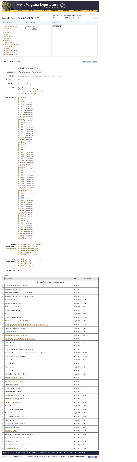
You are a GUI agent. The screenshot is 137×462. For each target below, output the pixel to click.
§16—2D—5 (21, 116)
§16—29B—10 (22, 169)
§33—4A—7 (21, 235)
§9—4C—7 (21, 102)
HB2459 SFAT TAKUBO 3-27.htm (27, 246)
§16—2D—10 (21, 125)
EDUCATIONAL (78, 11)
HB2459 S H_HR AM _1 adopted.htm (28, 262)
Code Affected (7, 38)
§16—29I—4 (21, 208)
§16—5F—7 (21, 150)
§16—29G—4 (21, 200)
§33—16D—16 (22, 237)
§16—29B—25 (22, 185)
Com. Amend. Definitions (10, 264)
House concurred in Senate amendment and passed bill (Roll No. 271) (26, 324)
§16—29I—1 (21, 202)
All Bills (5, 26)
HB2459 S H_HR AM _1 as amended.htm (30, 260)
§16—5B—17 (21, 135)
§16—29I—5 (21, 210)
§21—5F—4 (21, 223)
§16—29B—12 (22, 173)
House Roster (61, 452)
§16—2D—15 (21, 131)
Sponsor (5, 34)
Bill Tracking (57, 26)
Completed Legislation (10, 50)
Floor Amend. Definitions (10, 248)
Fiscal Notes (7, 48)
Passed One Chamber (9, 46)
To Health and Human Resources (15, 377)
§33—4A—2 (21, 227)
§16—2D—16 (21, 133)
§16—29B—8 (21, 164)
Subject (5, 30)
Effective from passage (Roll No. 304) (16, 335)
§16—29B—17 (22, 175)
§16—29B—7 (21, 162)
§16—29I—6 (21, 212)
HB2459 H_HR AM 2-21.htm (26, 264)
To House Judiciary (11, 430)
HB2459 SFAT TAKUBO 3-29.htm (27, 254)
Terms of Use (54, 456)
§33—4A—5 (21, 231)
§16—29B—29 (22, 194)
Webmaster (62, 456)
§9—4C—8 (21, 104)
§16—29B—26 (22, 187)
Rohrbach (27, 84)
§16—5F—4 (21, 144)
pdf (34, 88)
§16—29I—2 (21, 204)
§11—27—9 (21, 106)
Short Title (6, 32)
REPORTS (66, 11)
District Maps (42, 452)
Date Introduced (8, 36)
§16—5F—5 (21, 146)
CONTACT (90, 11)
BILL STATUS (43, 11)
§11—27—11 (21, 108)
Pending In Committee (10, 42)
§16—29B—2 (21, 152)
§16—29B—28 (22, 192)
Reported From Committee (11, 44)
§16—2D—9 (21, 123)
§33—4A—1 (21, 225)
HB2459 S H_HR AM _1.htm (26, 266)
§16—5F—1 (21, 137)
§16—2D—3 (21, 112)
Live (67, 452)
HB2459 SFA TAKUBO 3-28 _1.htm (28, 250)
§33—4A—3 (21, 229)
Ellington (20, 80)
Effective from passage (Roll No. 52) (16, 395)
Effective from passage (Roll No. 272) (16, 321)
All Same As (6, 40)
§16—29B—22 (22, 179)
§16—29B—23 (22, 181)
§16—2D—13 (21, 129)
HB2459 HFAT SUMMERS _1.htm (27, 252)
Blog (70, 452)
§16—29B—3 (21, 154)
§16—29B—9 (21, 166)
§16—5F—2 (21, 139)
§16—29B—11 (22, 171)
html (33, 90)
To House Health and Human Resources (17, 438)
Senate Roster (51, 452)
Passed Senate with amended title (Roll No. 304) (20, 338)
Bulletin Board (33, 452)
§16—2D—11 (21, 127)
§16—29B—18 (22, 177)
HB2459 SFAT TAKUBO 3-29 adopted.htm (30, 244)
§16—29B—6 (21, 160)
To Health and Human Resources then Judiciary (19, 445)
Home (83, 452)
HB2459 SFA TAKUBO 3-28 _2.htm (28, 248)
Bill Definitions (13, 90)
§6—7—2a (21, 100)
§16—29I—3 (21, 206)
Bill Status (6, 452)
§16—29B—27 (22, 189)
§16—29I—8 (21, 217)
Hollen (33, 84)
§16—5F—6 (21, 148)
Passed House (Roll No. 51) (13, 402)
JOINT (31, 11)
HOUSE (19, 11)
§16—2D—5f (21, 118)
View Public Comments (10, 54)
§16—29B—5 (21, 156)
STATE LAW (54, 11)
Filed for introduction (11, 448)
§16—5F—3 (21, 141)
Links (79, 452)
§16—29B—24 (22, 183)
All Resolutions (7, 28)
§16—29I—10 (22, 221)
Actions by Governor (9, 52)
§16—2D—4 (21, 114)
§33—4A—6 (21, 233)
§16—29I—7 (21, 215)
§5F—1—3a (21, 98)
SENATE (7, 11)
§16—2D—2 (21, 110)
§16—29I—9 (21, 219)
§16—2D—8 (21, 121)
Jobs (74, 452)
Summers (21, 84)
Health (20, 270)
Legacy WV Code (23, 452)
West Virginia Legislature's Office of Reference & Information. (34, 456)
